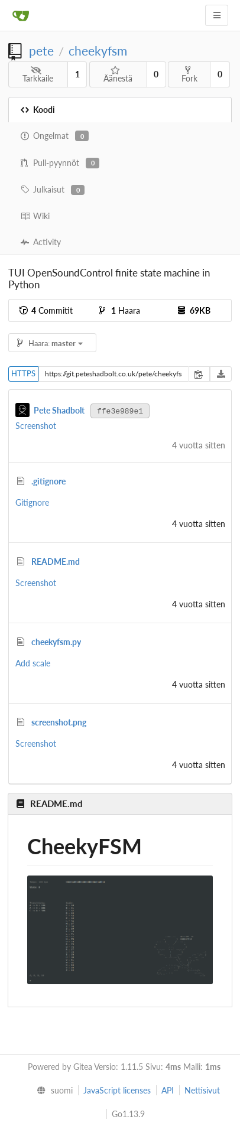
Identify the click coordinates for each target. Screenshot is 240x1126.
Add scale (32, 663)
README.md (55, 562)
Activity (41, 242)
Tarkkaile (37, 74)
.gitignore (48, 481)
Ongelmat (55, 136)
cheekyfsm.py (56, 642)
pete (41, 50)
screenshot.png (58, 722)
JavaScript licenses (117, 1090)
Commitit (46, 310)
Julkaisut (53, 189)
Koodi (38, 110)
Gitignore (32, 502)
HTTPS (23, 373)
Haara (119, 310)
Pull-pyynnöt (60, 163)
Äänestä (117, 74)
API (167, 1090)
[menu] (51, 1090)
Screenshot (35, 426)
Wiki (35, 216)
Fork (189, 74)
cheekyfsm (98, 50)
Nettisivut (202, 1090)
